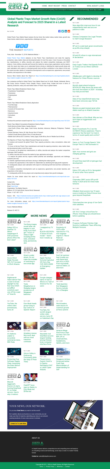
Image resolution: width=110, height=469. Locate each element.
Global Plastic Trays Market (16, 58)
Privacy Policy (50, 466)
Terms (41, 466)
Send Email (14, 186)
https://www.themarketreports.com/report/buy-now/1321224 (51, 121)
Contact (67, 466)
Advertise (60, 466)
